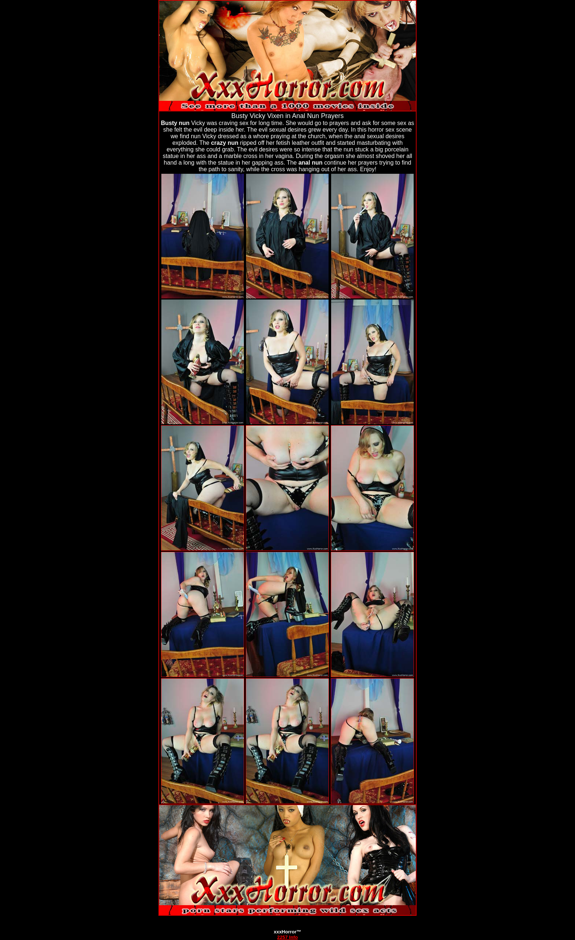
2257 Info (287, 937)
